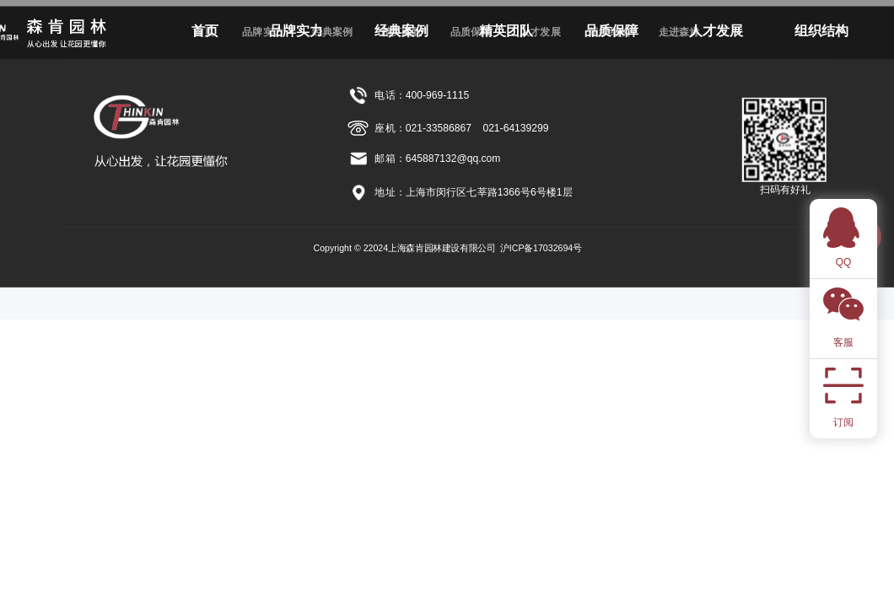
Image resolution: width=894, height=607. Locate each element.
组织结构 (821, 31)
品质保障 (611, 31)
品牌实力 (296, 31)
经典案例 (401, 31)
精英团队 (506, 31)
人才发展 (716, 31)
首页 (204, 31)
